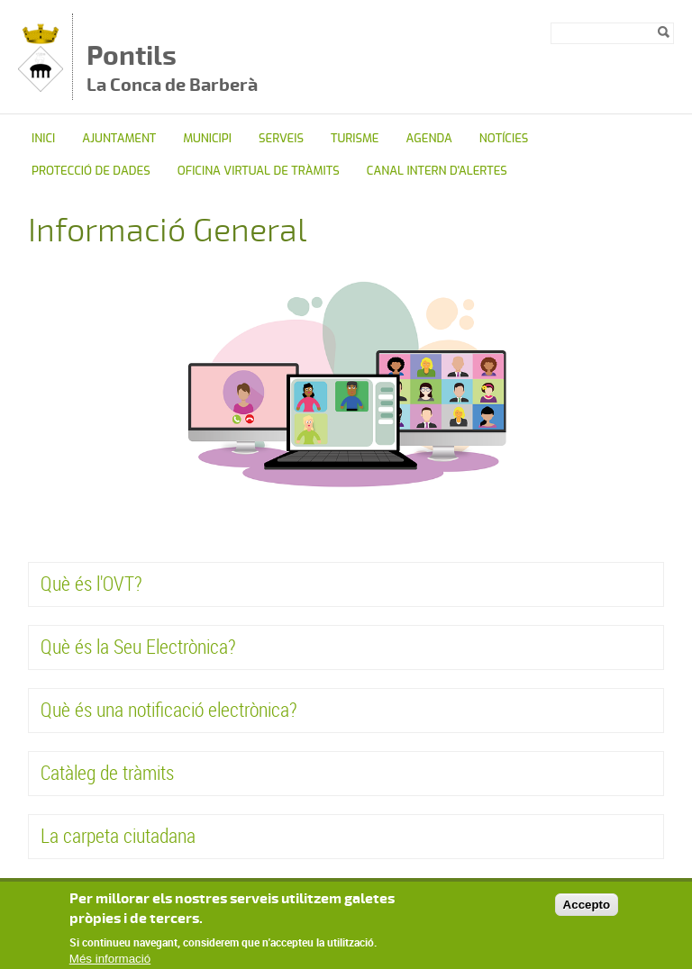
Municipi (207, 138)
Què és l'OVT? (91, 583)
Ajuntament (119, 138)
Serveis (281, 138)
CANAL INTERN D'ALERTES (437, 170)
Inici (43, 138)
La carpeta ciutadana (118, 835)
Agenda (429, 138)
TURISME (355, 138)
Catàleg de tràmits (107, 772)
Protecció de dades (91, 170)
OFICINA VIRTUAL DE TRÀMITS (259, 170)
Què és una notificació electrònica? (169, 709)
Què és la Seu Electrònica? (138, 646)
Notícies (504, 138)
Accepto (587, 912)
